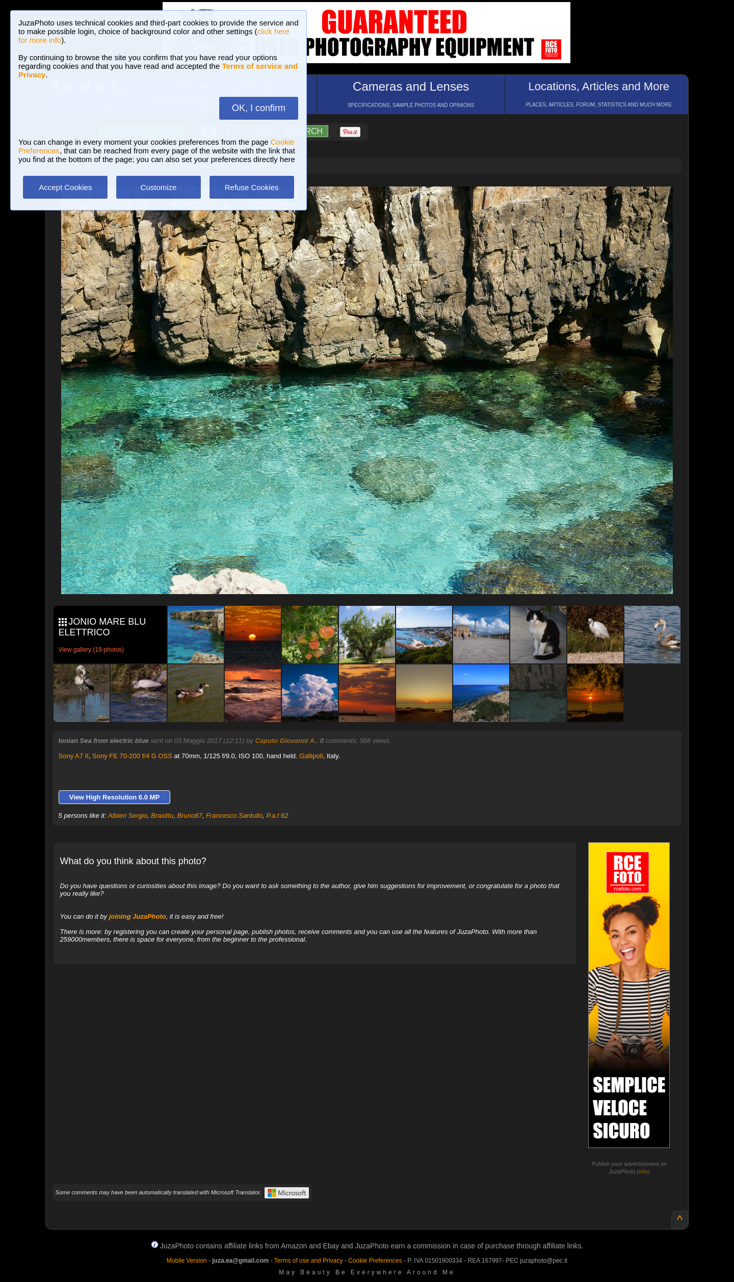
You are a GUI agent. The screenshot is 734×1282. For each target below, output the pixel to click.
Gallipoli (311, 756)
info (643, 1171)
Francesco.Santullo (234, 815)
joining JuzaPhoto (137, 916)
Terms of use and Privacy (308, 1260)
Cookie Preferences (375, 1260)
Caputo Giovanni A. (285, 740)
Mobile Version (187, 1260)
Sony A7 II (74, 756)
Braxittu (162, 815)
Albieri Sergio (127, 815)
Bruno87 (189, 815)
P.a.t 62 (277, 815)
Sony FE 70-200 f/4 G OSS (132, 756)
